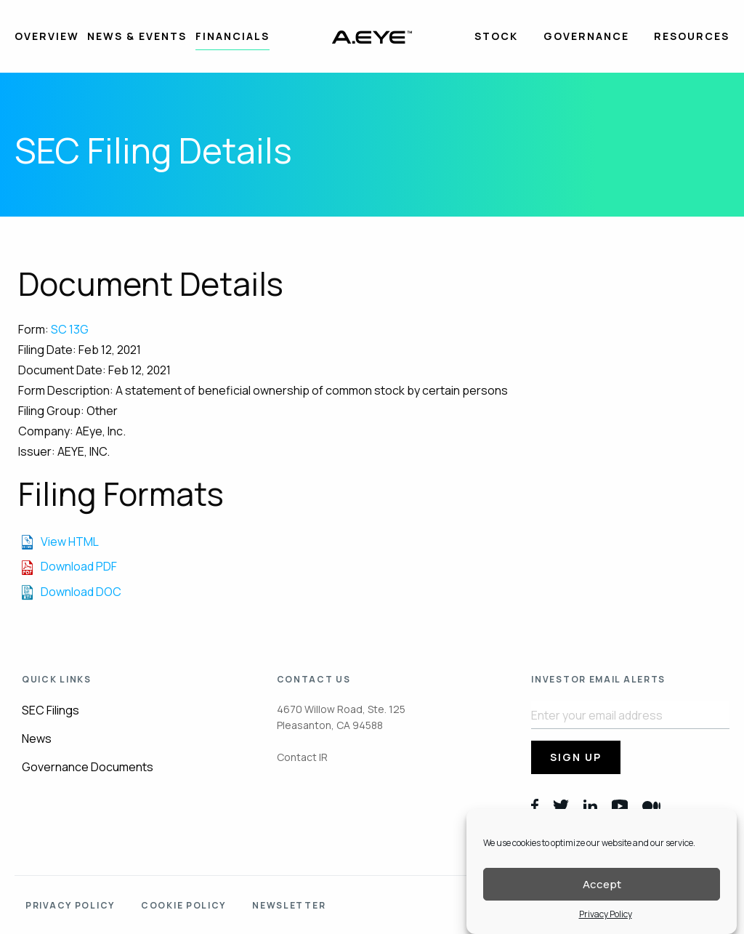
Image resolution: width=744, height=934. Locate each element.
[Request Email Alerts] (630, 715)
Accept (602, 888)
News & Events (137, 36)
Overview (47, 36)
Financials (232, 36)
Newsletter (289, 905)
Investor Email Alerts (598, 679)
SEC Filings (50, 710)
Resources (691, 36)
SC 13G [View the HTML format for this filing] (70, 329)
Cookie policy (183, 905)
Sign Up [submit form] (576, 757)
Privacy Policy (605, 919)
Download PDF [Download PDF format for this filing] (79, 566)
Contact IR (302, 757)
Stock (496, 36)
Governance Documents (87, 767)
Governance (586, 36)
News (37, 738)
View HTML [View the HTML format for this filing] (70, 541)
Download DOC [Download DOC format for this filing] (81, 592)
